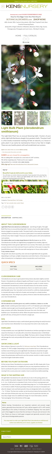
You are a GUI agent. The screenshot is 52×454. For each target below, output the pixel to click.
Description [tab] (6, 217)
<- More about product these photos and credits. (11, 152)
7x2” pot (6, 203)
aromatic (11, 203)
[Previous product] (27, 39)
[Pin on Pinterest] (12, 206)
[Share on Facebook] (3, 206)
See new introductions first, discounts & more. (24, 164)
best (15, 203)
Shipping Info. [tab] (17, 217)
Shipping (17, 449)
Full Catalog (30, 35)
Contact (28, 449)
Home (18, 35)
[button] (3, 6)
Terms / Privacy (37, 449)
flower (22, 203)
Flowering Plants (11, 200)
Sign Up (5, 170)
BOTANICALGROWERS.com (26, 19)
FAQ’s (23, 449)
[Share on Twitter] (6, 206)
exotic (18, 203)
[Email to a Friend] (9, 206)
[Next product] (24, 39)
